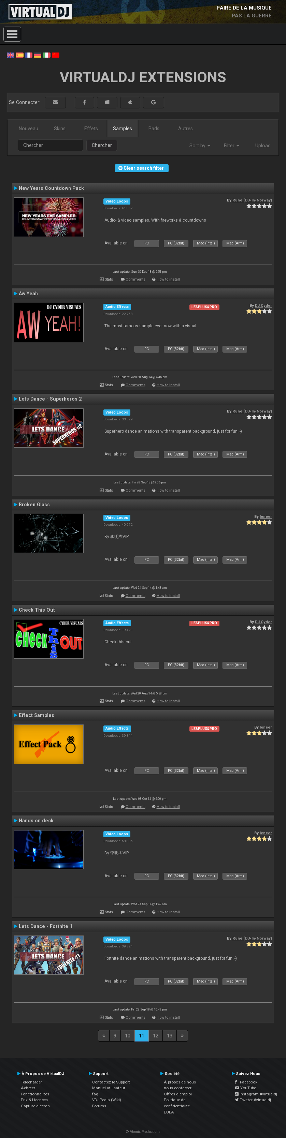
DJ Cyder (263, 305)
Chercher (102, 145)
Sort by (199, 145)
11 (141, 1035)
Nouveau (28, 128)
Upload (263, 145)
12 (155, 1035)
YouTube (245, 1087)
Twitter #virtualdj (253, 1099)
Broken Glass (34, 504)
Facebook (246, 1082)
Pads (153, 128)
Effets (91, 128)
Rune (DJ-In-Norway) (252, 200)
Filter (231, 145)
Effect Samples (36, 715)
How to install (168, 279)
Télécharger (31, 1082)
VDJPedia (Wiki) (106, 1099)
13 (169, 1035)
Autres (185, 128)
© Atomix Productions (143, 1131)
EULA (169, 1112)
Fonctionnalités (35, 1094)
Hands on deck (36, 820)
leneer (266, 516)
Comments (135, 279)
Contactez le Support (111, 1082)
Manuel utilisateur (108, 1087)
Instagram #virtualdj (256, 1094)
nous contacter (177, 1087)
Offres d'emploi (178, 1094)
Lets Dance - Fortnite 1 (45, 926)
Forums (99, 1106)
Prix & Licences (34, 1099)
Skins (60, 128)
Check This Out (37, 610)
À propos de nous (180, 1082)
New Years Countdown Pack (51, 188)
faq (95, 1094)
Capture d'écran (35, 1106)
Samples (122, 128)
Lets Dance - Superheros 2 (50, 399)
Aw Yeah (28, 293)
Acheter (28, 1087)
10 (127, 1035)
